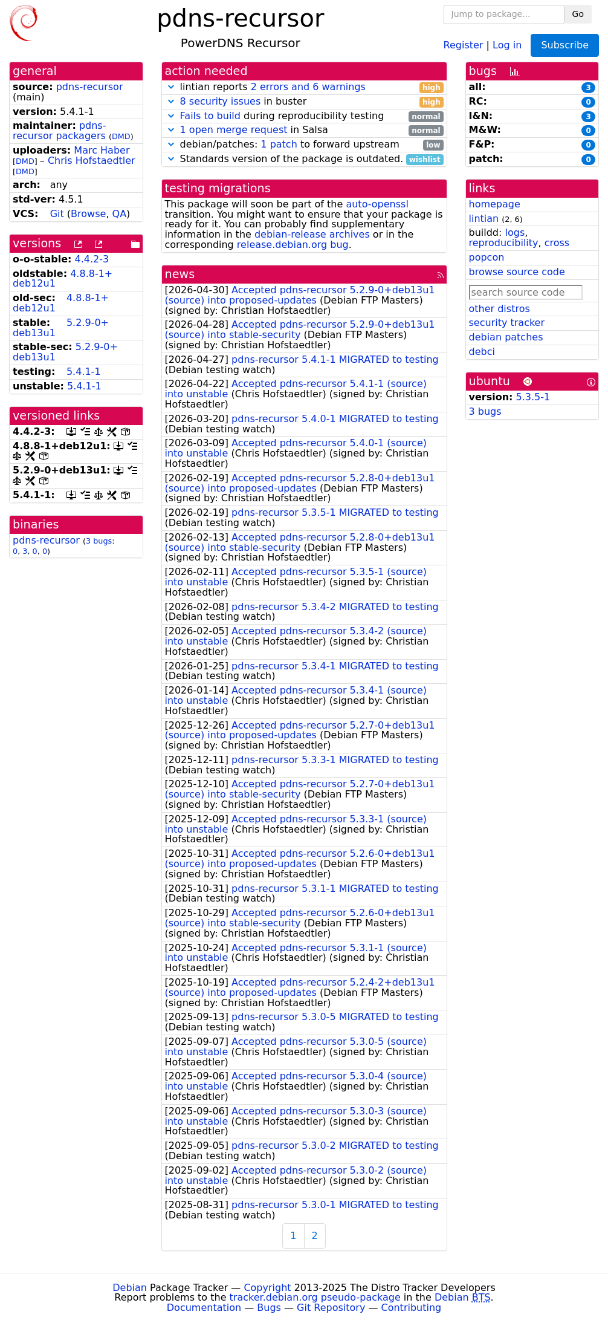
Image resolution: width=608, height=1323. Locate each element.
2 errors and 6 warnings (308, 87)
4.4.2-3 (92, 259)
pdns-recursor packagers (59, 130)
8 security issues (220, 101)
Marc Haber (101, 150)
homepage (494, 204)
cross (557, 243)
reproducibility (503, 243)
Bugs (269, 1307)
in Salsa (304, 130)
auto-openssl (377, 204)
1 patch (278, 144)
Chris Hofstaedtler (91, 160)
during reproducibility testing (304, 116)
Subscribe (565, 45)
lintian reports (304, 87)
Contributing (411, 1307)
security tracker (507, 322)
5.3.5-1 (533, 397)
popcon (487, 257)
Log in (507, 44)
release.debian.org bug (293, 244)
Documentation (204, 1307)
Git (57, 213)
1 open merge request (234, 129)
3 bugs (99, 540)
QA (119, 213)
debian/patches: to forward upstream (304, 145)
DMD (121, 136)
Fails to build (210, 116)
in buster (304, 102)
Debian (129, 1287)
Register (463, 44)
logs (515, 232)
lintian (484, 218)
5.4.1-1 (83, 371)
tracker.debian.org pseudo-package (315, 1297)
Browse (88, 213)
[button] (171, 87)
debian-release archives (312, 234)
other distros (499, 308)
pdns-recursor (89, 87)
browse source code (517, 272)
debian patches (506, 337)
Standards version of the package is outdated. (304, 159)
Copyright (267, 1287)
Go (578, 14)
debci (482, 351)
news (180, 274)
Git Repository (331, 1307)
